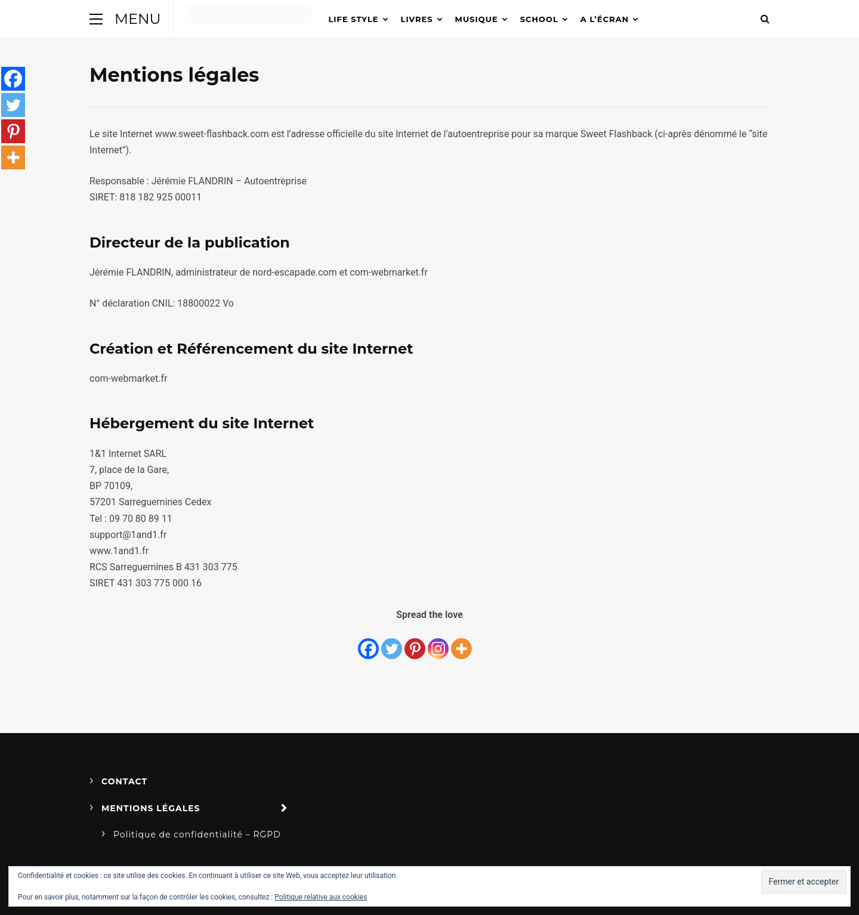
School (539, 19)
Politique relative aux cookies (320, 897)
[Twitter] (391, 642)
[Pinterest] (414, 642)
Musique (476, 19)
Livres (417, 19)
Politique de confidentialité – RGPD (197, 834)
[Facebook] (368, 642)
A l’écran (604, 19)
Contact (124, 781)
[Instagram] (438, 642)
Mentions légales (150, 808)
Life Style (354, 19)
